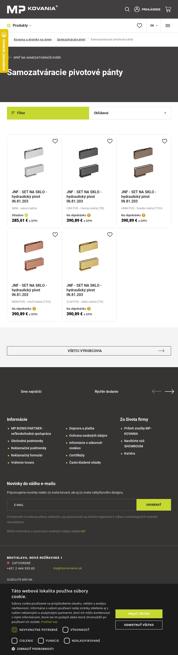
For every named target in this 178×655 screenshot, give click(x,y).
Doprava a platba (81, 428)
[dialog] (89, 619)
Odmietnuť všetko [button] (139, 625)
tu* (84, 531)
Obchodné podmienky (27, 441)
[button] (61, 649)
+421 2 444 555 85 (21, 568)
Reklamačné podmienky (28, 448)
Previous (157, 391)
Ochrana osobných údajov (88, 436)
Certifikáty (77, 455)
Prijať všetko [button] (139, 614)
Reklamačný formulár (27, 455)
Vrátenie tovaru (22, 463)
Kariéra (129, 454)
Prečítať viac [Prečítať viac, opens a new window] (49, 622)
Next (170, 391)
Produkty (19, 25)
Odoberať (153, 505)
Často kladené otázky (85, 463)
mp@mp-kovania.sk (67, 568)
